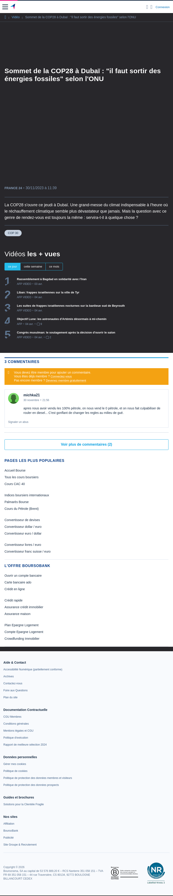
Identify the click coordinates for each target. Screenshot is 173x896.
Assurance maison (17, 614)
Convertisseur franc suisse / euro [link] (28, 551)
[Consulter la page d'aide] (151, 7)
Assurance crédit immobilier (24, 607)
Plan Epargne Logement (22, 625)
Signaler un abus (18, 422)
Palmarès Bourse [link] (17, 502)
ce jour (12, 266)
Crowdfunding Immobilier (22, 638)
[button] (5, 6)
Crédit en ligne (15, 589)
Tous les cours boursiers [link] (22, 477)
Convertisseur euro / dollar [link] (23, 533)
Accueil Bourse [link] (15, 470)
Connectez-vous (61, 376)
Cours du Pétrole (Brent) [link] (22, 508)
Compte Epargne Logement (24, 632)
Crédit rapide (14, 600)
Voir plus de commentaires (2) (86, 444)
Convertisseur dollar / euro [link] (23, 527)
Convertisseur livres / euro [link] (23, 545)
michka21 (31, 395)
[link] (32, 669)
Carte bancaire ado (18, 582)
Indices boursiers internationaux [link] (27, 495)
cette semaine (33, 266)
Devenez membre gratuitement (66, 380)
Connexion (163, 7)
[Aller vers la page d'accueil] (13, 7)
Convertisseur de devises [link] (22, 520)
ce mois (54, 266)
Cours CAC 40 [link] (15, 484)
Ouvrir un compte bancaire (23, 575)
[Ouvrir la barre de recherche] (147, 7)
